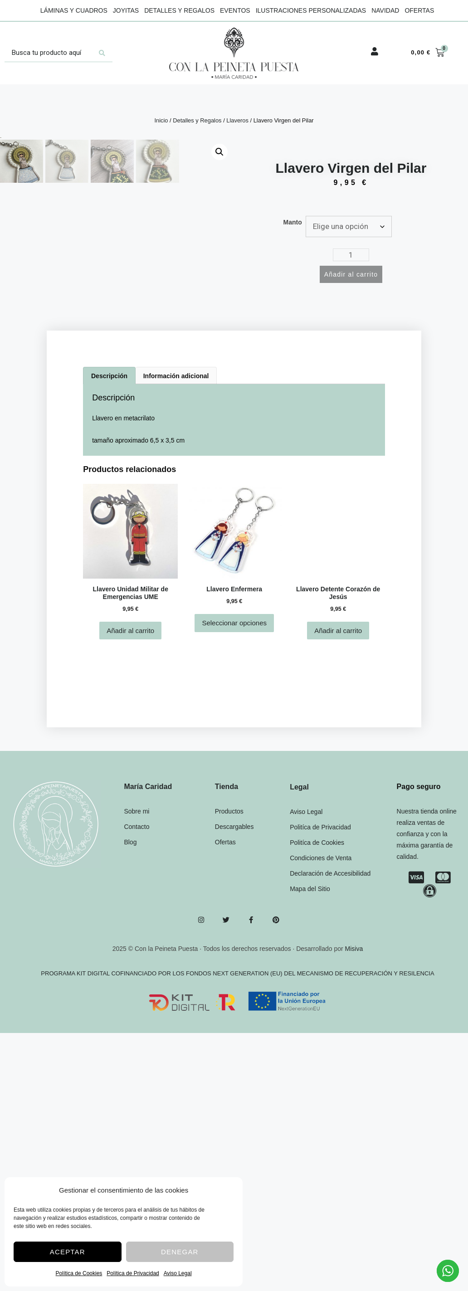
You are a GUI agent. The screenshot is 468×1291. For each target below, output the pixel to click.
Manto (292, 222)
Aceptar (67, 1252)
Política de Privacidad (133, 1273)
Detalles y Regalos (179, 10)
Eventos (235, 10)
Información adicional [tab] (176, 483)
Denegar (180, 1252)
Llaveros (237, 120)
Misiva (354, 1056)
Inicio (161, 120)
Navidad (385, 10)
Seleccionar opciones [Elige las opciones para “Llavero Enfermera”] (234, 731)
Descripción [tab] (109, 483)
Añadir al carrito (351, 274)
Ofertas (419, 10)
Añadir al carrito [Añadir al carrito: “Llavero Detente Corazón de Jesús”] (338, 738)
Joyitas (126, 10)
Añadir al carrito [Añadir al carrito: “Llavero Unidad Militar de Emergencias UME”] (130, 738)
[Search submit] (102, 53)
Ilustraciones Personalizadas (311, 10)
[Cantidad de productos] (351, 254)
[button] (219, 152)
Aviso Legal (178, 1273)
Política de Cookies (79, 1273)
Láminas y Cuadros (73, 10)
